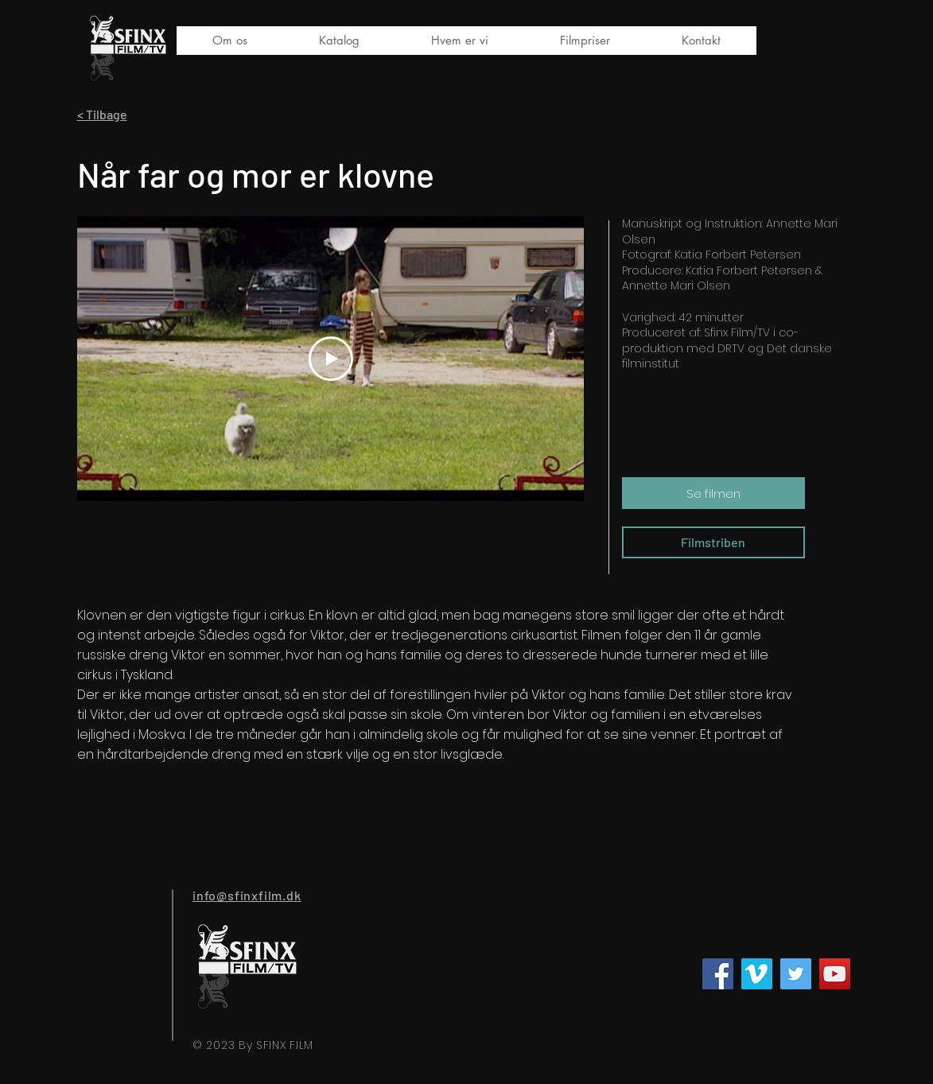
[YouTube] (834, 973)
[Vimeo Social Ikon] (756, 973)
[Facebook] (717, 973)
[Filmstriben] (713, 542)
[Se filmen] (713, 493)
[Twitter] (795, 973)
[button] (339, 40)
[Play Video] (330, 358)
